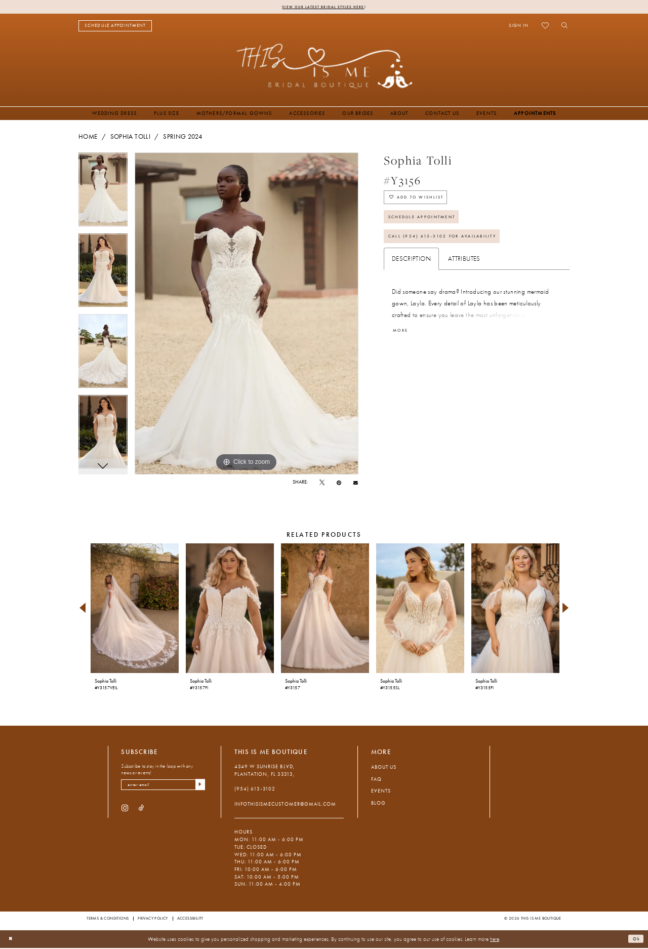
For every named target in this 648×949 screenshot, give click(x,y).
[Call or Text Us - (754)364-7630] (181, 27)
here (494, 939)
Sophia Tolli (130, 138)
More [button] (403, 347)
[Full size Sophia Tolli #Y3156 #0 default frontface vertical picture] (246, 315)
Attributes (464, 275)
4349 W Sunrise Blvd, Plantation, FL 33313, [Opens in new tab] (264, 772)
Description (411, 275)
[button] (518, 27)
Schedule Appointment (431, 226)
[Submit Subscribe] (198, 787)
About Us (383, 768)
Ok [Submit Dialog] (635, 939)
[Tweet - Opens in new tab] (322, 484)
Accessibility (190, 919)
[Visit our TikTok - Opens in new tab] (141, 811)
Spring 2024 (182, 138)
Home (87, 138)
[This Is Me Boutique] (324, 67)
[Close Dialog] (12, 940)
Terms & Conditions (108, 919)
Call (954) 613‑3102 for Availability (456, 251)
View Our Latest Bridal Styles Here (323, 7)
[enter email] (163, 787)
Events (381, 792)
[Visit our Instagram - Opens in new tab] (125, 811)
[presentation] (134, 609)
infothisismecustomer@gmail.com (285, 805)
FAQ (376, 780)
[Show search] (562, 27)
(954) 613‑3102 (254, 790)
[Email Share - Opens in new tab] (355, 484)
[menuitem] (115, 27)
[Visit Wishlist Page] (545, 26)
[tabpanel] (103, 194)
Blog (378, 804)
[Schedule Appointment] (115, 27)
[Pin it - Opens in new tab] (339, 484)
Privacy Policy (153, 919)
